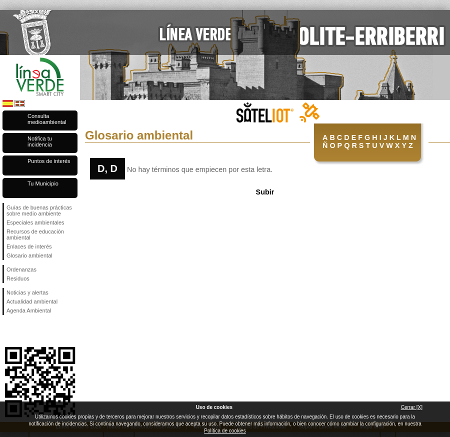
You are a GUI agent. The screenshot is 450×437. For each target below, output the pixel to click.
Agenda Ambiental (28, 311)
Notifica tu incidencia (40, 142)
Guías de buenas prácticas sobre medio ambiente (39, 210)
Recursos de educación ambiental (35, 234)
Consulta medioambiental (47, 119)
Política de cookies (225, 431)
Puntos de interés (49, 161)
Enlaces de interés (29, 247)
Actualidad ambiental (32, 301)
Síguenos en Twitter (25, 331)
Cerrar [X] (411, 407)
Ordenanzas (21, 269)
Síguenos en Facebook (8, 331)
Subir (265, 192)
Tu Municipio (43, 183)
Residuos (18, 279)
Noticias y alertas (27, 293)
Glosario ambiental (29, 255)
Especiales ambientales (35, 223)
